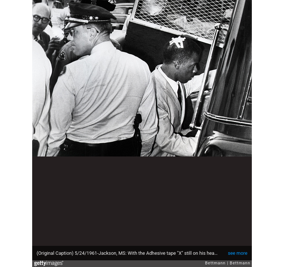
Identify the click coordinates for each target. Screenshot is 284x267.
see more (237, 253)
